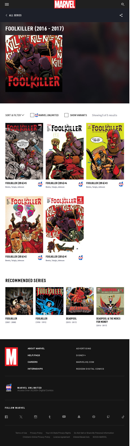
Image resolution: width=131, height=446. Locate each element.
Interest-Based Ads (81, 437)
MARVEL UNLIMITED (49, 115)
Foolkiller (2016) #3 (96, 183)
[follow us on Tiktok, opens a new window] (123, 417)
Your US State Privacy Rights (58, 433)
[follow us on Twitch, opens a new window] (108, 417)
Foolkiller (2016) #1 (56, 256)
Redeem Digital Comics (90, 369)
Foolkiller (11, 318)
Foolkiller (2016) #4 (56, 183)
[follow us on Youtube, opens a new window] (64, 417)
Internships (35, 369)
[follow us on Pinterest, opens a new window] (93, 417)
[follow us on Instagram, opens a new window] (35, 417)
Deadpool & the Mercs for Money (108, 320)
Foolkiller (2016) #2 (16, 256)
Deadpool (71, 318)
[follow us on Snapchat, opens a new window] (79, 417)
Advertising (83, 348)
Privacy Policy (36, 433)
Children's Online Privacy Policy (36, 437)
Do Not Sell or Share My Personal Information (94, 433)
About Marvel (36, 348)
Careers (33, 362)
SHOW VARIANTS (78, 115)
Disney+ (81, 355)
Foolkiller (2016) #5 (16, 183)
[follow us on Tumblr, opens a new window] (50, 417)
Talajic (14, 187)
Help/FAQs (34, 355)
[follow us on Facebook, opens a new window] (6, 417)
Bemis (7, 187)
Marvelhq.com (85, 362)
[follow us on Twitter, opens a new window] (21, 417)
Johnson (20, 187)
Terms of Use (21, 433)
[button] (5, 4)
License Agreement (61, 437)
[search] (122, 4)
